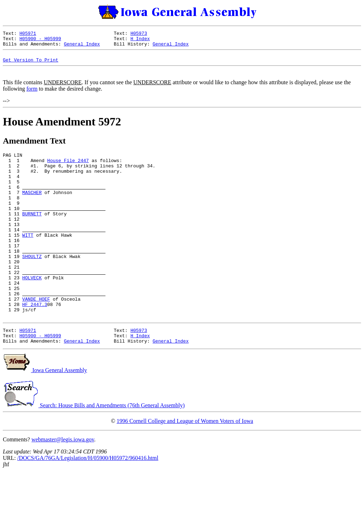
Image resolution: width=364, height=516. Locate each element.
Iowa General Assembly (45, 413)
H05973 (138, 34)
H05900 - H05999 (40, 40)
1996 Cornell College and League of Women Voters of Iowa (185, 464)
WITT (27, 258)
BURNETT (32, 233)
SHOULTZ (32, 284)
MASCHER (32, 207)
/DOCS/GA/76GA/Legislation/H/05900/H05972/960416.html (87, 501)
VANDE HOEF (36, 335)
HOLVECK (32, 309)
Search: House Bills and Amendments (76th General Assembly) (93, 448)
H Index (140, 40)
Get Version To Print (30, 65)
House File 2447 (68, 169)
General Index (82, 47)
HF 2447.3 (34, 341)
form (31, 95)
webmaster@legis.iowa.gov (62, 482)
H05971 (28, 34)
